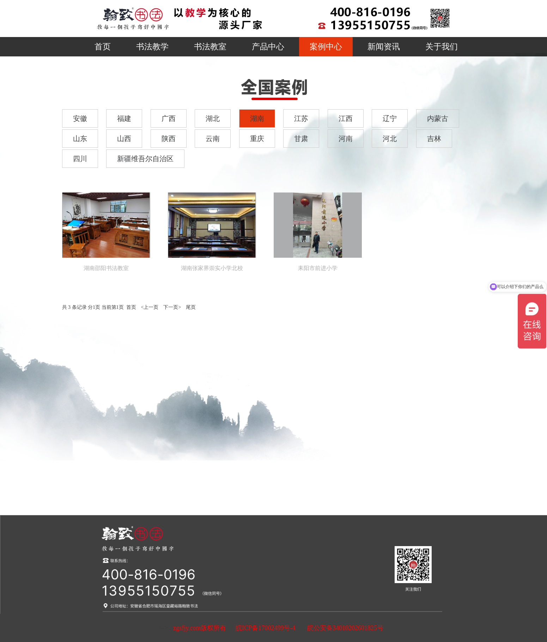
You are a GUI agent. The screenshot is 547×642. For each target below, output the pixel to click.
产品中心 (268, 46)
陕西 (169, 138)
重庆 (257, 138)
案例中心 (326, 46)
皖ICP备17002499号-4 (265, 627)
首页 (103, 46)
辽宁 (390, 118)
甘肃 (301, 138)
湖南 (257, 118)
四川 (80, 159)
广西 (169, 118)
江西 (346, 118)
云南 (213, 138)
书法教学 (152, 46)
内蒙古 (437, 118)
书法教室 (210, 46)
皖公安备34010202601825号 (344, 627)
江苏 (301, 118)
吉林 (434, 138)
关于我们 (441, 46)
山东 (80, 138)
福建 (124, 118)
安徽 (80, 118)
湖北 (213, 118)
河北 (390, 138)
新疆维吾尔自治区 (145, 159)
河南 (346, 138)
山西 (124, 138)
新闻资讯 (383, 46)
